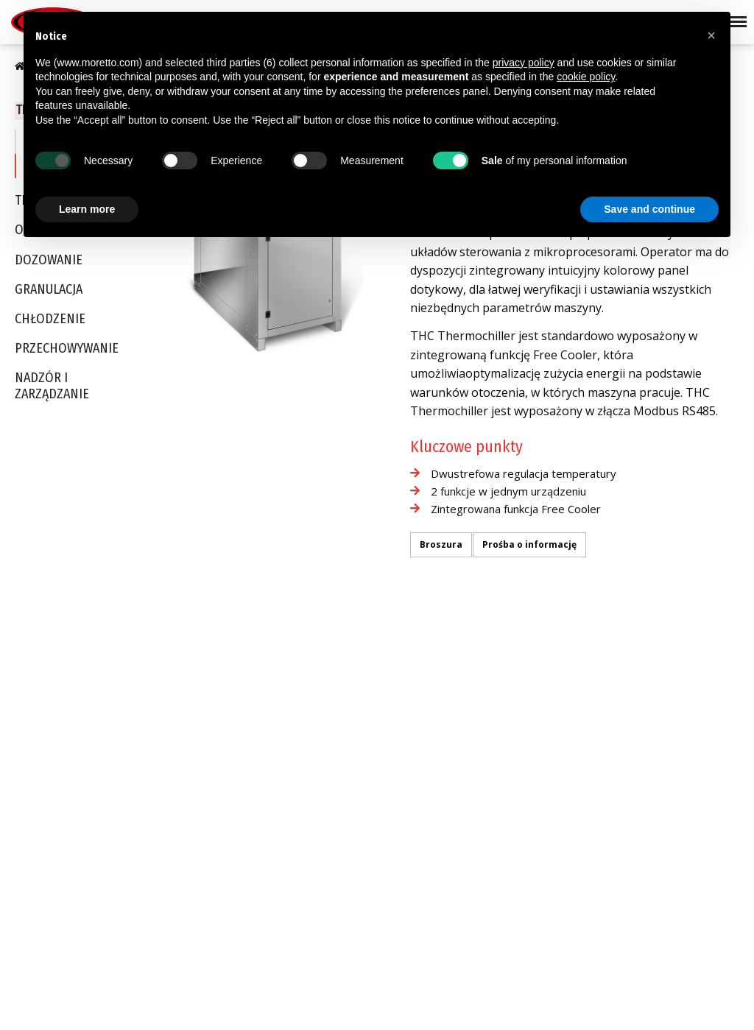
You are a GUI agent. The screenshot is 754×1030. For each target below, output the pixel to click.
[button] (711, 35)
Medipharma (291, 737)
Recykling (283, 904)
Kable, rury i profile (304, 866)
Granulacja (48, 290)
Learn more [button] (87, 209)
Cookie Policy (137, 997)
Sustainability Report (57, 755)
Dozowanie (48, 261)
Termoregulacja (172, 759)
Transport (159, 683)
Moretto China (419, 796)
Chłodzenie (50, 320)
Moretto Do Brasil (426, 778)
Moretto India (418, 815)
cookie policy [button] (586, 76)
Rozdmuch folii (295, 885)
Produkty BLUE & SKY (57, 717)
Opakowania (291, 775)
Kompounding (293, 924)
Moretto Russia (422, 835)
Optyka (278, 756)
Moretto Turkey (422, 740)
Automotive (287, 699)
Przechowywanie (67, 349)
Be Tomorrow (41, 774)
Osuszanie (161, 701)
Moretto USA (416, 759)
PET (270, 718)
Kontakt (405, 881)
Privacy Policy (52, 997)
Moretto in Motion (50, 793)
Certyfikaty (35, 736)
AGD (272, 794)
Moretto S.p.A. (419, 683)
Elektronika (287, 813)
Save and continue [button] (649, 209)
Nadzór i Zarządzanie (52, 387)
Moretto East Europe (433, 720)
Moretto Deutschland (435, 701)
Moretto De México (430, 854)
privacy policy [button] (523, 62)
